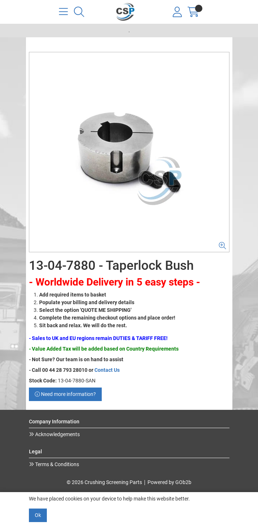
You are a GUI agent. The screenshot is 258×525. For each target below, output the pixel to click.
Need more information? (65, 394)
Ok (38, 515)
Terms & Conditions (56, 464)
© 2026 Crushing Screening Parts (104, 482)
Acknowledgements (57, 434)
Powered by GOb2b (169, 482)
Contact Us (107, 370)
